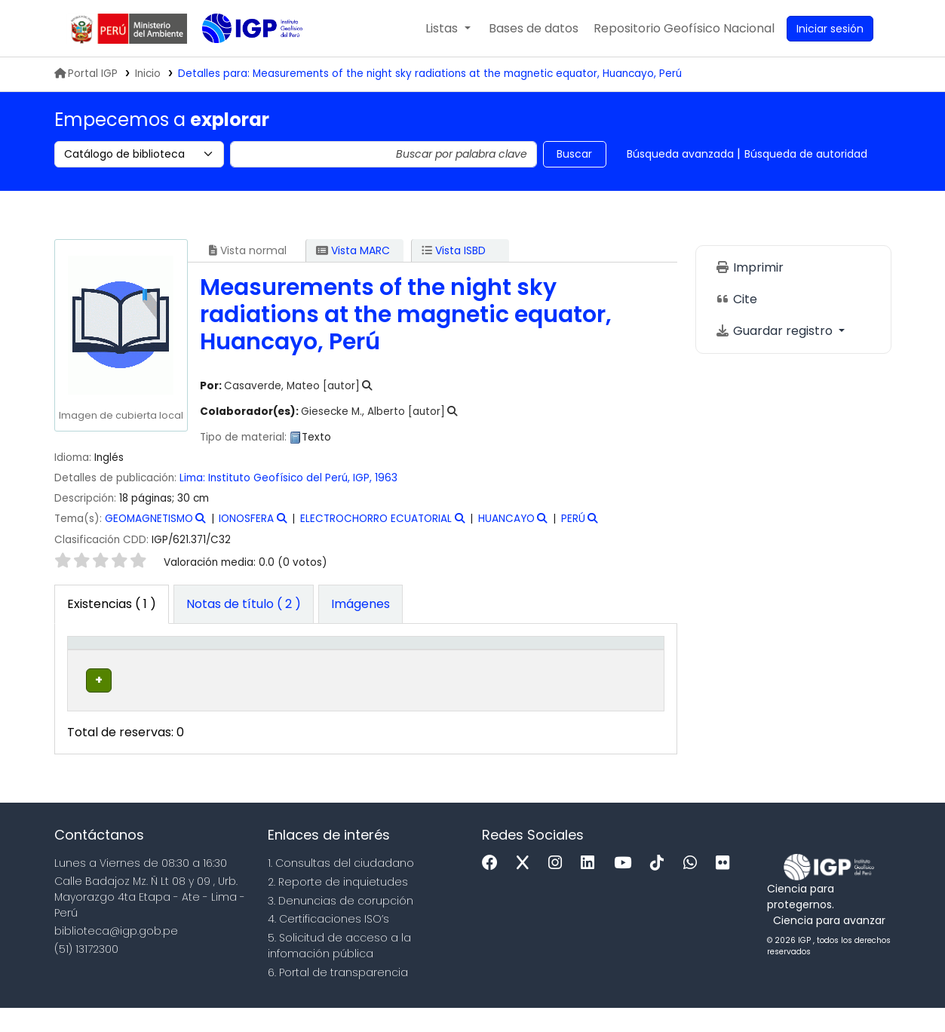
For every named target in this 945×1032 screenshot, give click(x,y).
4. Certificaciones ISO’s (328, 943)
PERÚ (573, 518)
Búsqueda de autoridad (805, 153)
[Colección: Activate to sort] (297, 659)
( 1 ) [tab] (111, 604)
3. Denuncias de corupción (340, 924)
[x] (526, 888)
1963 (386, 478)
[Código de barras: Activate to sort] (614, 659)
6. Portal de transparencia (338, 996)
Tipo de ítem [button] (95, 658)
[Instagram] (558, 888)
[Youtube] (626, 888)
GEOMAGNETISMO (149, 518)
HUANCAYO (506, 518)
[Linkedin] (591, 888)
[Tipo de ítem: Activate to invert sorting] (106, 659)
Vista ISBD (454, 250)
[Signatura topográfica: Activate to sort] (418, 659)
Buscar (574, 153)
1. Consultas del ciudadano (341, 887)
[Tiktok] (660, 888)
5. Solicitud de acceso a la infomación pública (339, 970)
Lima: (192, 478)
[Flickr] (726, 888)
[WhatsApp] (693, 888)
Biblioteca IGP (240, 59)
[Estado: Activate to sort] (530, 659)
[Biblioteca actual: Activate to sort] (199, 659)
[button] (447, 29)
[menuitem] (684, 29)
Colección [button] (288, 666)
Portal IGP (86, 73)
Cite (736, 299)
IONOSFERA (246, 518)
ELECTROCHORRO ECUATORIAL (376, 518)
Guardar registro (775, 330)
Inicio (148, 73)
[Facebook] (493, 888)
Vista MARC (353, 250)
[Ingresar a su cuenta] (830, 29)
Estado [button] (522, 666)
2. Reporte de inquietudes (338, 906)
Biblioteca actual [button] (181, 658)
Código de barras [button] (601, 658)
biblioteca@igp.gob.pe (116, 955)
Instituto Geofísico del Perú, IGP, (290, 478)
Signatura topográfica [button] (382, 658)
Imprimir (749, 267)
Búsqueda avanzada (680, 153)
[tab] (243, 604)
